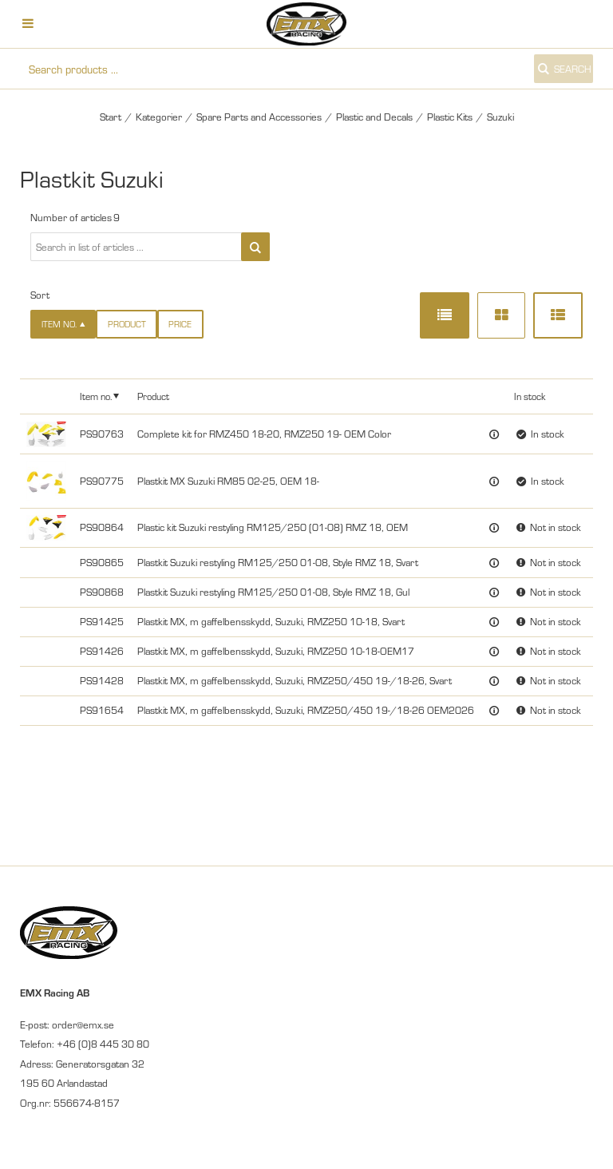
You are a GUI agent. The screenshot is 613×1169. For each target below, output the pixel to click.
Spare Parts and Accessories (259, 116)
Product (127, 324)
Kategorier (159, 116)
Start (110, 116)
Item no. (96, 395)
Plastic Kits (450, 116)
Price (180, 324)
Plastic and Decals (374, 116)
